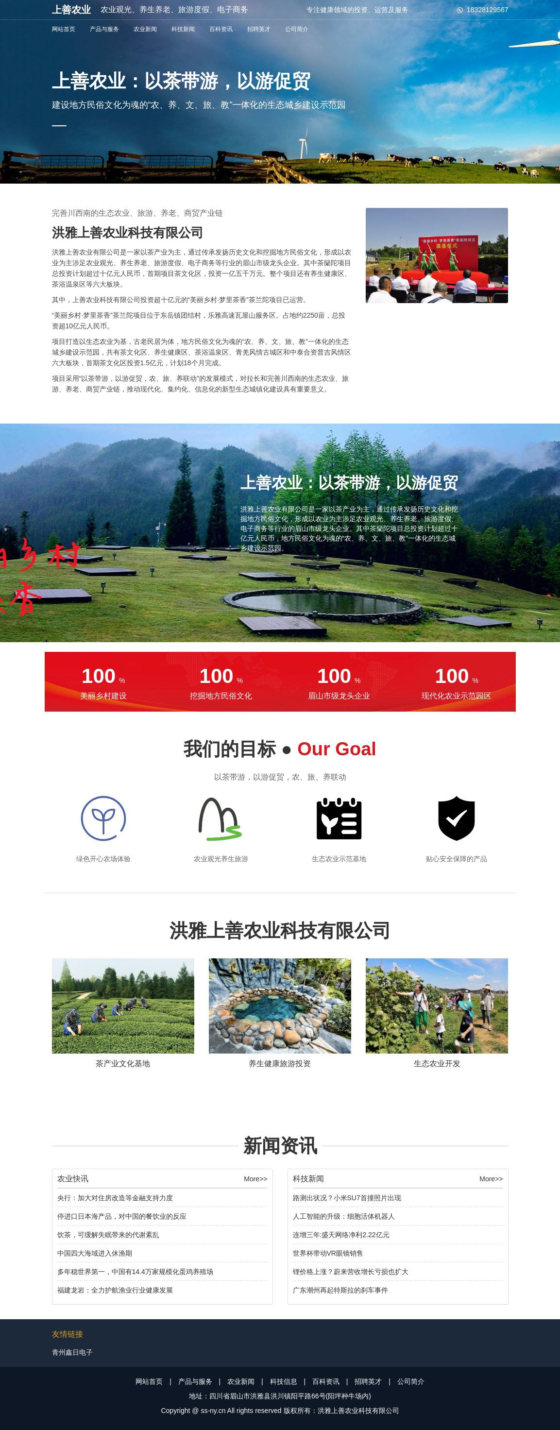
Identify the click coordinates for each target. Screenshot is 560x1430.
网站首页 (63, 29)
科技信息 (283, 1381)
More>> (255, 1179)
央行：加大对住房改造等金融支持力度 (115, 1198)
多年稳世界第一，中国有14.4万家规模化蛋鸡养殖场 (135, 1272)
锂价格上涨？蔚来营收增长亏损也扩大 (350, 1272)
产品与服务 (104, 29)
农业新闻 (145, 29)
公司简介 (296, 29)
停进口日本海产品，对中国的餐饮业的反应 (122, 1216)
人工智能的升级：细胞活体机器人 (344, 1216)
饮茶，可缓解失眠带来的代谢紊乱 (108, 1235)
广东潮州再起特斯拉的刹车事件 (340, 1290)
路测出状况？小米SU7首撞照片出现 (347, 1198)
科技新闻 (183, 29)
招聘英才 (259, 29)
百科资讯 (221, 29)
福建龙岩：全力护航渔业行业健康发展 (115, 1290)
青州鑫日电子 (72, 1352)
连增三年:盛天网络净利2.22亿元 (341, 1235)
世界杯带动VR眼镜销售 (328, 1253)
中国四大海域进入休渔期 (94, 1253)
